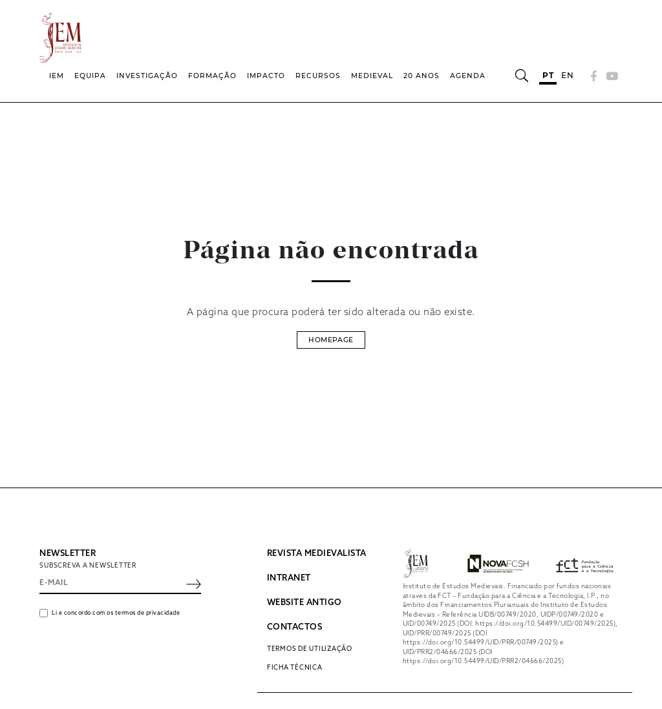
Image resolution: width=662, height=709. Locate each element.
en (567, 75)
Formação (212, 76)
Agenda (468, 76)
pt (547, 75)
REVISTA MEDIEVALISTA (317, 554)
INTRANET (289, 578)
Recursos (318, 76)
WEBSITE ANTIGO (304, 603)
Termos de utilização (309, 649)
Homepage (330, 340)
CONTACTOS (295, 627)
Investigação (147, 76)
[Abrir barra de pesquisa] (521, 76)
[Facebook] (594, 76)
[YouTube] (610, 76)
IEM (56, 76)
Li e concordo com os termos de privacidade (116, 613)
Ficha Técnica (295, 668)
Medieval (372, 76)
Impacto (266, 76)
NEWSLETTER (67, 554)
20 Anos (421, 76)
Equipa (90, 76)
